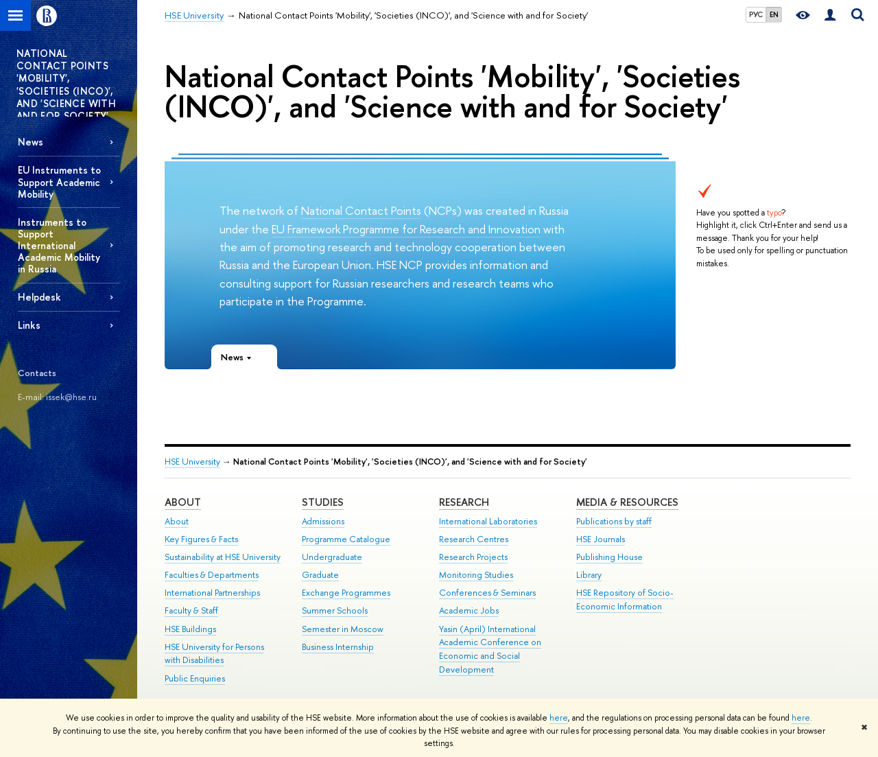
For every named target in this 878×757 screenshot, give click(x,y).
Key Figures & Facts (201, 539)
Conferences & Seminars (487, 592)
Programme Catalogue (346, 539)
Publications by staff (614, 521)
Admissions (323, 521)
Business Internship (338, 647)
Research (464, 502)
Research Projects (473, 557)
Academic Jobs (469, 610)
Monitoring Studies (476, 575)
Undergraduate (332, 557)
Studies (323, 502)
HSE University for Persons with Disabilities (214, 653)
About (183, 502)
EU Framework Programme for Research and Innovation (406, 229)
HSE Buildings (190, 629)
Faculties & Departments (212, 575)
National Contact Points (361, 210)
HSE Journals (600, 539)
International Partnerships (212, 592)
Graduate (320, 575)
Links (29, 324)
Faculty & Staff (191, 610)
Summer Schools (335, 610)
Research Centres (473, 539)
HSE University (192, 461)
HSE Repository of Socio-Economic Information (625, 599)
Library (589, 575)
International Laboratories (488, 521)
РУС (756, 14)
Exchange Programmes (346, 592)
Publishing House (609, 557)
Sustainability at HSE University (223, 557)
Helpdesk (39, 296)
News (30, 141)
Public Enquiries (195, 678)
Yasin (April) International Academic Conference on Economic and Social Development (490, 649)
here (558, 717)
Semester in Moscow (342, 629)
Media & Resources (627, 502)
